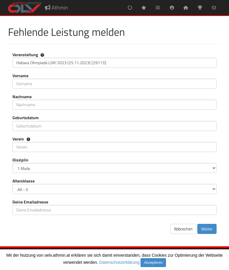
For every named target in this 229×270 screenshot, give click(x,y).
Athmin (56, 8)
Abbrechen (183, 229)
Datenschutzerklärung (119, 262)
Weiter (207, 229)
